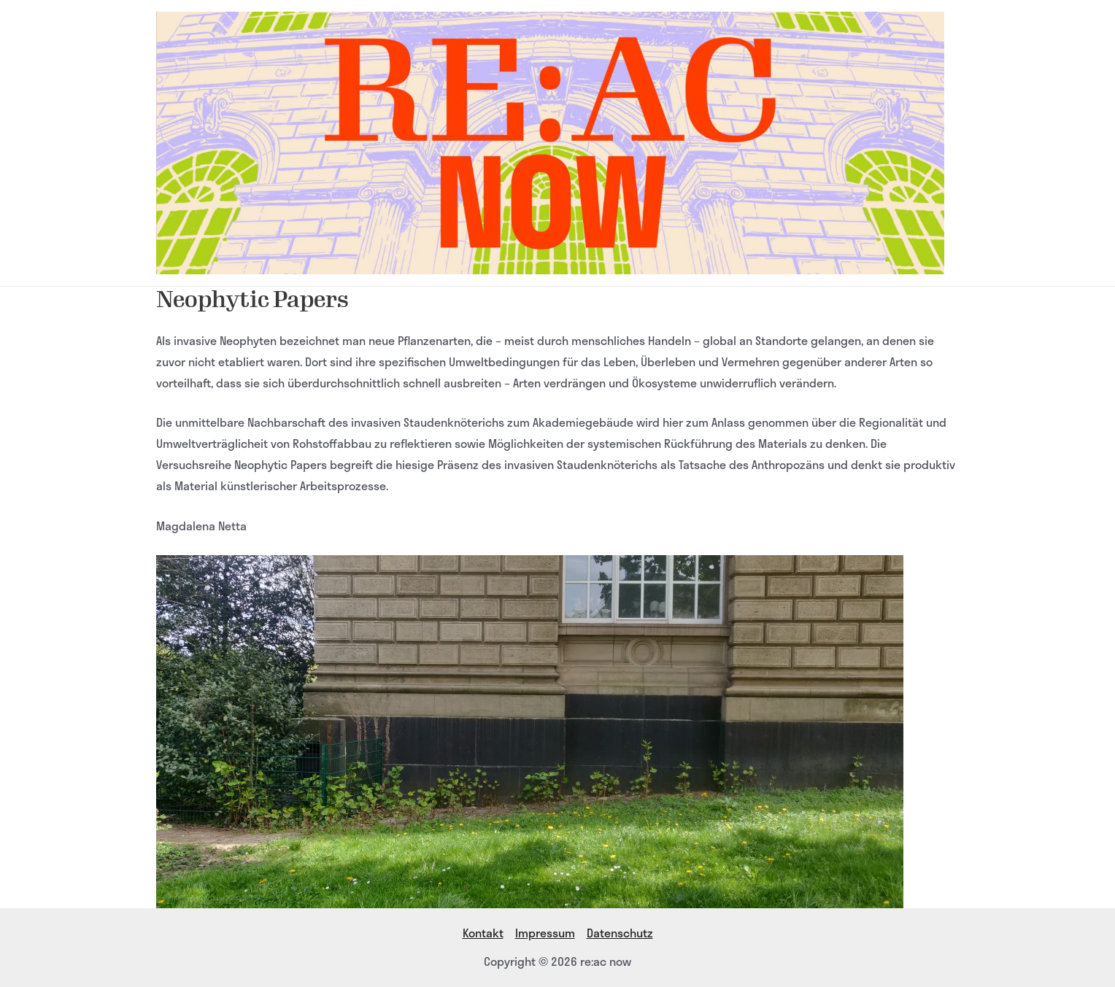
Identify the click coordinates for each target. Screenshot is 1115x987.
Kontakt (483, 933)
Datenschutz (620, 933)
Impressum (545, 933)
